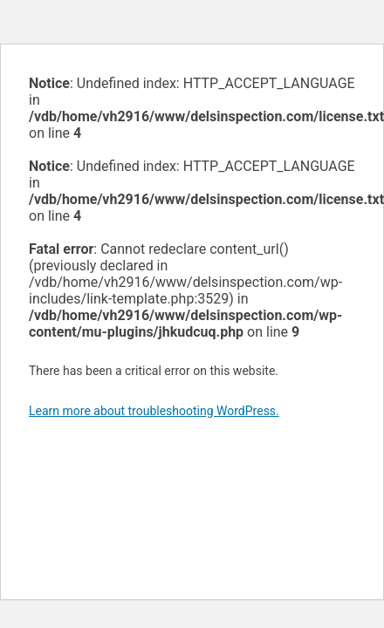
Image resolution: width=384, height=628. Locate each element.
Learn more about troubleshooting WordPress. (154, 411)
